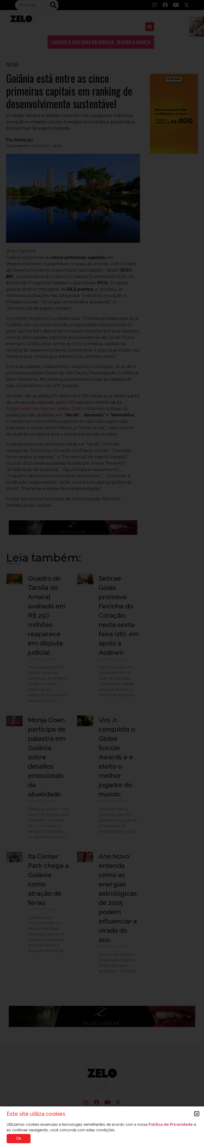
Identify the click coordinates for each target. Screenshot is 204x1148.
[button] (197, 1114)
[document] (102, 574)
